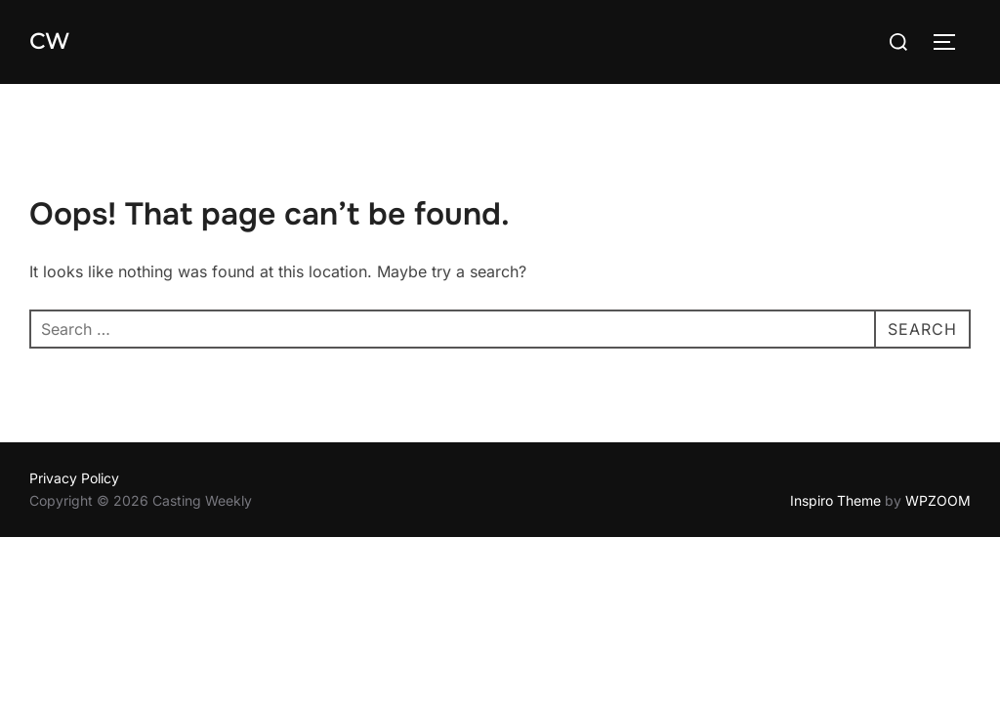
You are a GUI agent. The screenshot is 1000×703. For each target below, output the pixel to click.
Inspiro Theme (835, 500)
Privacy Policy (74, 478)
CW (48, 41)
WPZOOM (938, 500)
